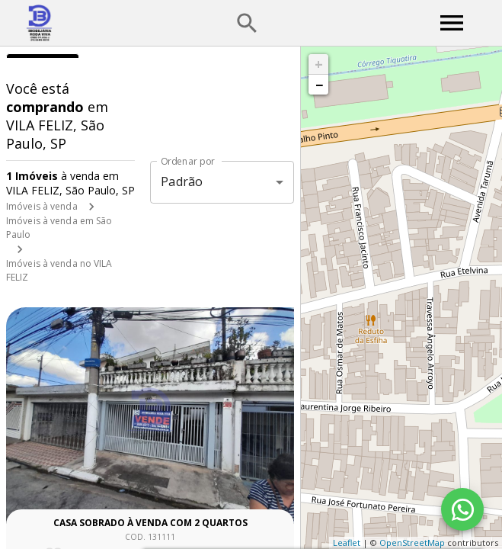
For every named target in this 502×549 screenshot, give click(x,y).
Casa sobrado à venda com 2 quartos (150, 522)
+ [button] (319, 64)
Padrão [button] (182, 181)
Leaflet (346, 542)
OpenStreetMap (412, 542)
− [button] (319, 84)
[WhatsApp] (462, 509)
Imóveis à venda (42, 206)
